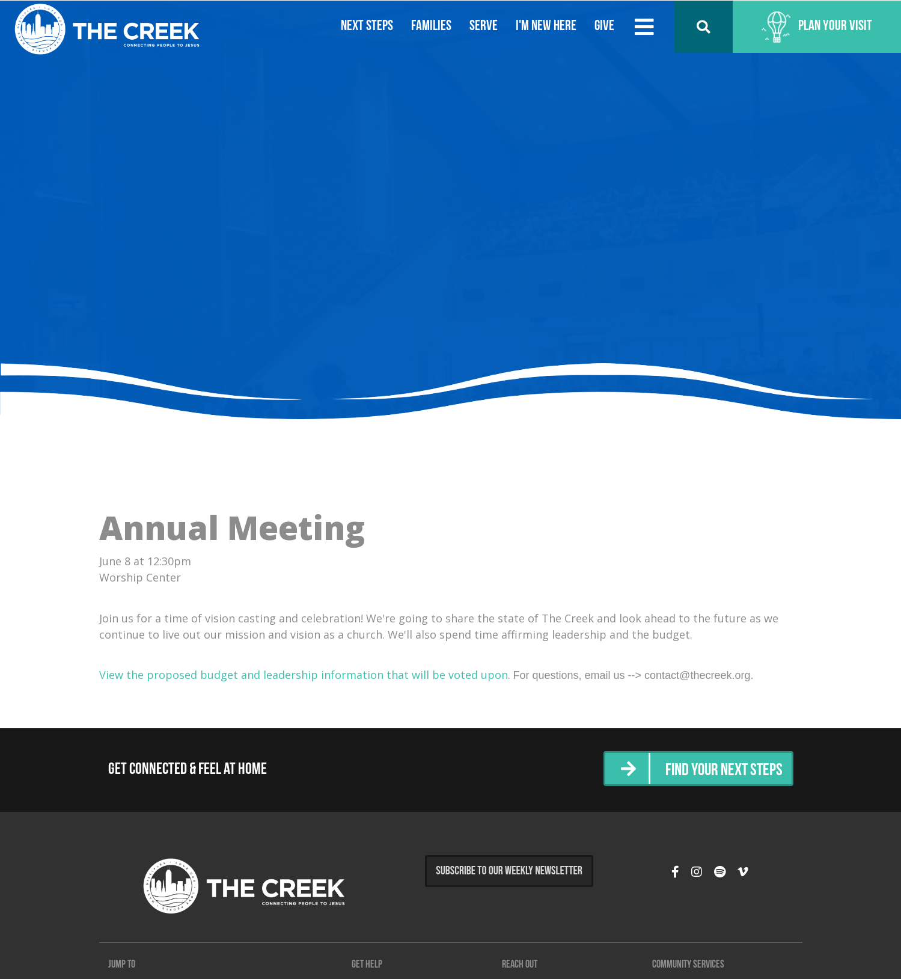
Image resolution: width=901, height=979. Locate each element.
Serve (482, 26)
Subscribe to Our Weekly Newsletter (509, 871)
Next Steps (365, 26)
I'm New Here (544, 26)
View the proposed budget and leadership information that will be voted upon (303, 675)
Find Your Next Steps (720, 770)
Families (429, 26)
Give (602, 26)
